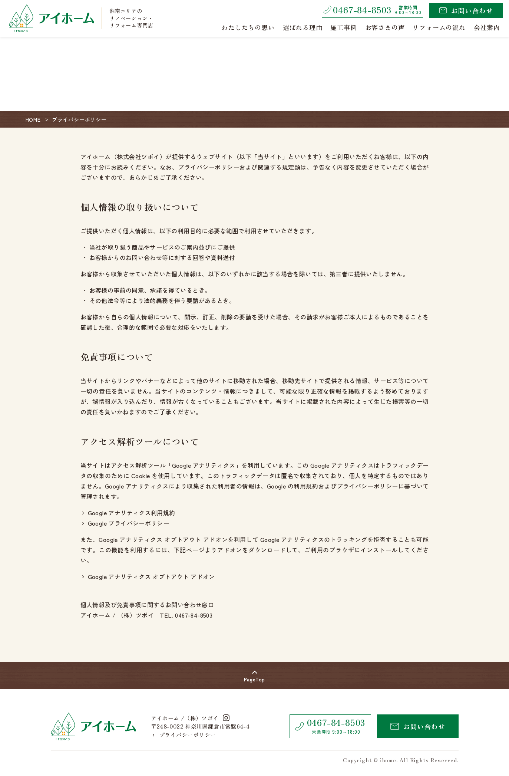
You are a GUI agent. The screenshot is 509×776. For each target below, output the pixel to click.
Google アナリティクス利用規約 (128, 512)
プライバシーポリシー (184, 735)
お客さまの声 (385, 27)
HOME (33, 119)
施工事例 (343, 27)
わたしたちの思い (248, 27)
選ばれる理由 (303, 27)
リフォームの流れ (439, 27)
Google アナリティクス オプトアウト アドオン (148, 576)
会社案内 (487, 27)
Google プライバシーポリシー (125, 523)
